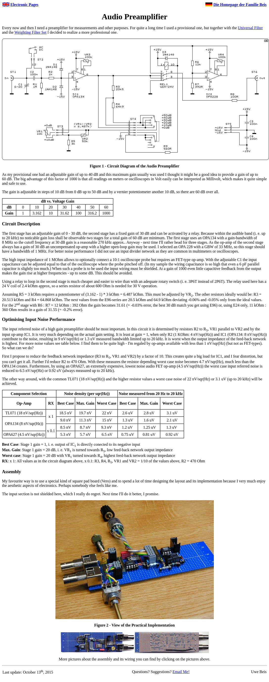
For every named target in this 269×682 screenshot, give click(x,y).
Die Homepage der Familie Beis (240, 4)
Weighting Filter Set (30, 32)
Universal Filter (250, 28)
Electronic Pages (24, 4)
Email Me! (181, 672)
